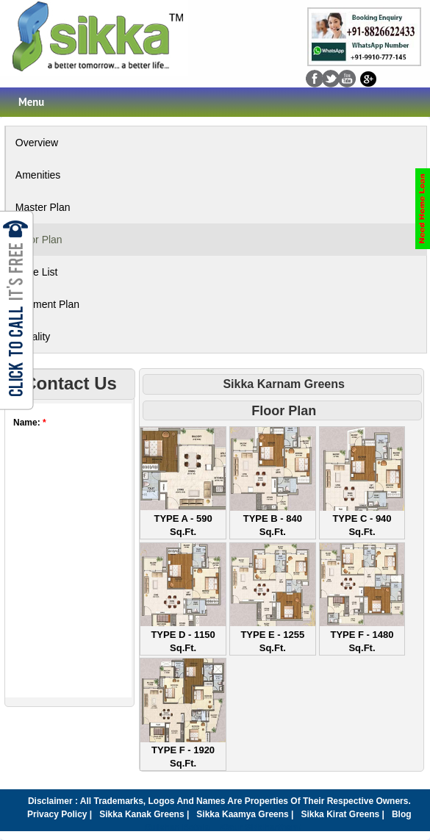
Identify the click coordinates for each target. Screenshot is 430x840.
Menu (31, 102)
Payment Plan (47, 304)
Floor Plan (38, 239)
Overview (36, 142)
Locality (32, 336)
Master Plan (43, 207)
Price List (36, 272)
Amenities (37, 175)
